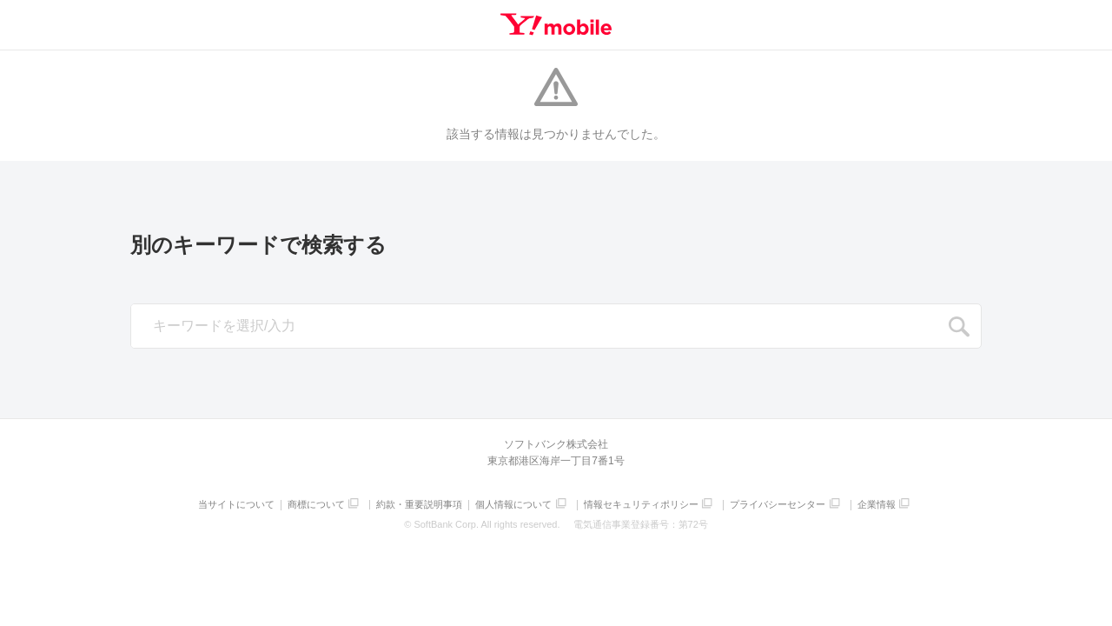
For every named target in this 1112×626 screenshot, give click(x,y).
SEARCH (959, 327)
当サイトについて (236, 504)
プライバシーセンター (777, 504)
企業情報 (876, 504)
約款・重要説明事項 (419, 504)
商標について (316, 504)
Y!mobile (556, 24)
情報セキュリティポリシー (641, 504)
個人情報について (513, 504)
